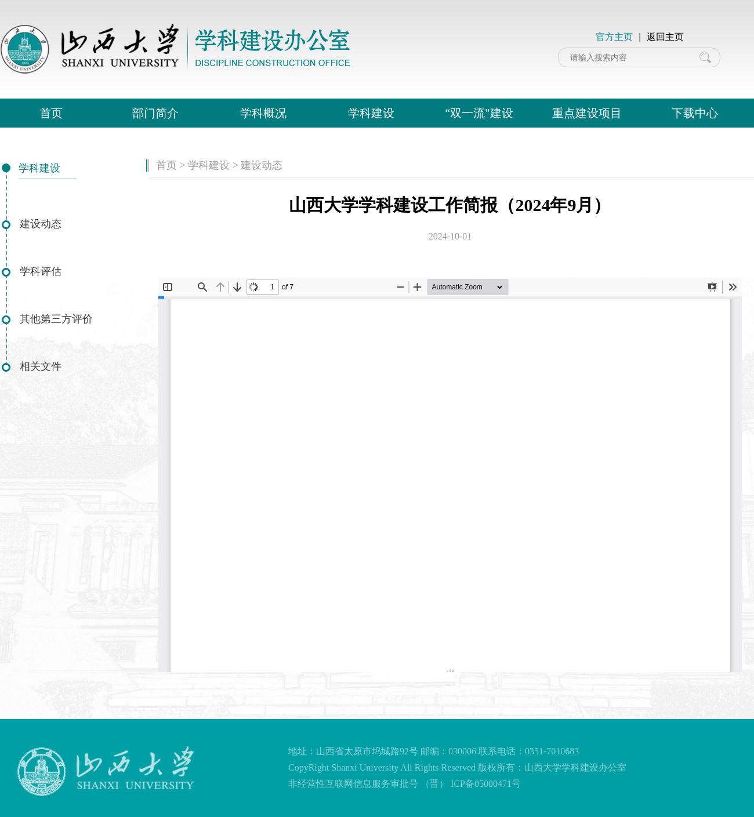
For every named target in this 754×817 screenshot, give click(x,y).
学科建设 (371, 113)
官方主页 (614, 37)
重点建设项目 (587, 113)
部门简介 (155, 113)
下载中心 (695, 113)
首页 (51, 113)
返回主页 (665, 37)
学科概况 (263, 113)
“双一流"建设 (479, 113)
